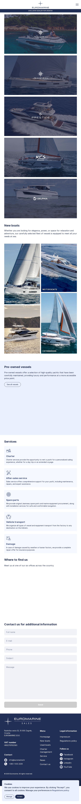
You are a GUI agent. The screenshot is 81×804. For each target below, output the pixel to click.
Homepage (45, 754)
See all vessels (12, 402)
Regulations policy (68, 758)
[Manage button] (9, 797)
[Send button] (40, 723)
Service (43, 774)
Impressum (65, 754)
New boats (45, 758)
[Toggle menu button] (77, 4)
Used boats (45, 763)
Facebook (68, 772)
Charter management (46, 768)
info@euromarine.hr (17, 778)
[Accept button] (20, 797)
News (42, 778)
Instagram (68, 776)
